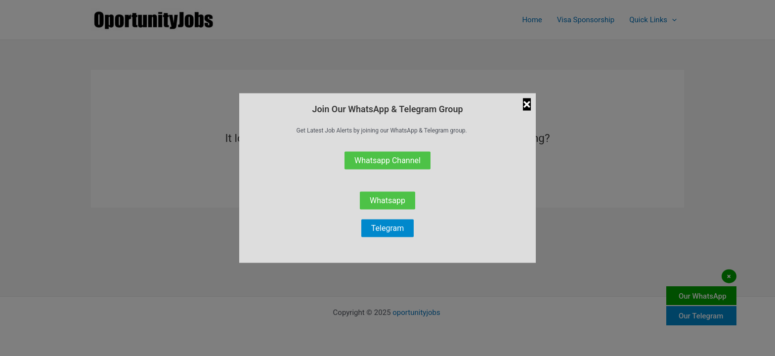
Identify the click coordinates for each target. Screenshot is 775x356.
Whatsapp (387, 200)
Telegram (387, 227)
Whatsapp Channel (387, 160)
